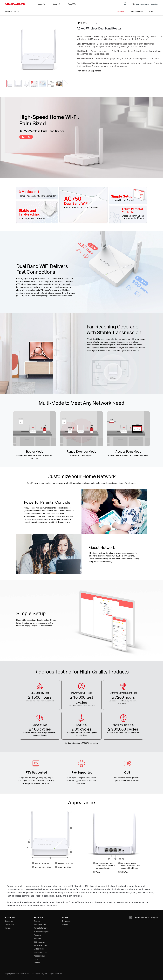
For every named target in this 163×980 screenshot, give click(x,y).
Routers (8, 11)
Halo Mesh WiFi (40, 924)
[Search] (125, 4)
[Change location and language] (145, 4)
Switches (37, 938)
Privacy (8, 928)
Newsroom (66, 921)
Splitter (37, 963)
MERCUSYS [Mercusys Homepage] (15, 4)
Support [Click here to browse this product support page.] (151, 11)
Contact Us (9, 924)
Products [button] (41, 4)
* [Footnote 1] (7, 886)
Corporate (9, 921)
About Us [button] (72, 4)
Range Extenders (40, 928)
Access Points (39, 956)
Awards (65, 924)
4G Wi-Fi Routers (40, 945)
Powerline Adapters (41, 931)
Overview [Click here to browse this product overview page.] (120, 11)
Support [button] (56, 4)
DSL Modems (39, 942)
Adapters (37, 935)
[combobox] (88, 23)
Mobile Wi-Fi (39, 949)
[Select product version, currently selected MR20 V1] (88, 23)
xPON (36, 959)
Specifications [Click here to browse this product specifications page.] (136, 11)
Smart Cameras (40, 952)
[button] (66, 83)
